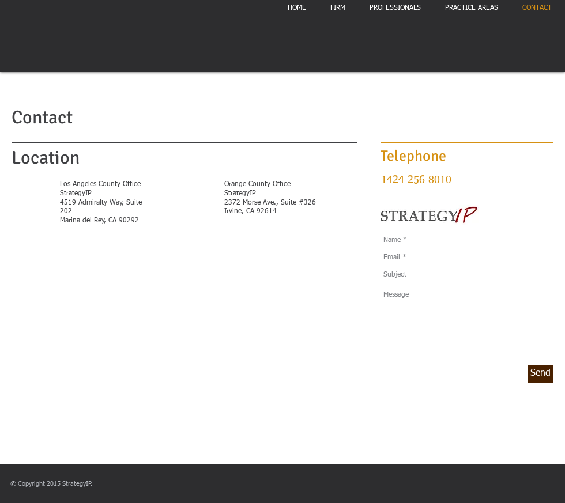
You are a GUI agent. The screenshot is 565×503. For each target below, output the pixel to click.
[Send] (540, 374)
